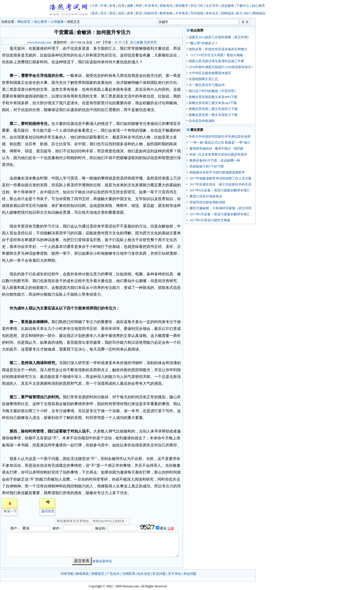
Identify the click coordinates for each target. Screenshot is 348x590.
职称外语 (150, 13)
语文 (103, 13)
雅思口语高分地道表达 (205, 196)
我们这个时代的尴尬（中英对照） (213, 91)
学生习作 (196, 6)
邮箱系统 (82, 574)
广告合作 (113, 574)
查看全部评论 (102, 561)
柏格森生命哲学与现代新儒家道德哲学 (217, 172)
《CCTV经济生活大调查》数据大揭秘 (216, 55)
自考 (121, 6)
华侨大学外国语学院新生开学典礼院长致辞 (220, 136)
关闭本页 (150, 42)
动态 (121, 13)
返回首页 (47, 511)
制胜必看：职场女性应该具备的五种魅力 (218, 49)
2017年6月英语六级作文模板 (209, 220)
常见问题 (159, 574)
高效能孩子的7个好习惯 (206, 166)
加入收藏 (136, 42)
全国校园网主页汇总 (203, 79)
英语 (94, 13)
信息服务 (227, 6)
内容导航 (67, 574)
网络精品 (258, 13)
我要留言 (97, 574)
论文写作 (212, 6)
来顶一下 (10, 511)
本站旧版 (189, 574)
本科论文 (212, 13)
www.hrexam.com (39, 42)
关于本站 (174, 574)
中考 (103, 6)
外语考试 (150, 6)
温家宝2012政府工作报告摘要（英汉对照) (218, 37)
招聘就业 (227, 13)
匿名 (163, 528)
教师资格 (166, 13)
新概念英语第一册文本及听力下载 (213, 115)
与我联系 (128, 574)
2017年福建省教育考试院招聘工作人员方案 (220, 178)
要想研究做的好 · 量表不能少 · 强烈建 (216, 148)
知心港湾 (258, 6)
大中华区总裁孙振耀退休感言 (210, 73)
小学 (94, 6)
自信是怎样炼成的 (202, 121)
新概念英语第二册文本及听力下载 (213, 109)
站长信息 (143, 574)
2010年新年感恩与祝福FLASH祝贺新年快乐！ (221, 67)
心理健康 (57, 22)
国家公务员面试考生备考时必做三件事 (216, 61)
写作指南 (196, 13)
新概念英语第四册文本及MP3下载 (213, 97)
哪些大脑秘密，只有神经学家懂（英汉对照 (220, 208)
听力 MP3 (243, 13)
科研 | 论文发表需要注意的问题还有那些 (218, 154)
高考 (112, 6)
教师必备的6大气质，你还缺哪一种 (214, 160)
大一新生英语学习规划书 (207, 85)
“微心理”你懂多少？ (203, 43)
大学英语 (181, 13)
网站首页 (23, 22)
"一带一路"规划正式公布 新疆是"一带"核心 (219, 142)
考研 (138, 6)
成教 (130, 6)
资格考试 (166, 6)
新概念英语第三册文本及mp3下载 (213, 103)
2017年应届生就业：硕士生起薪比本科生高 (220, 184)
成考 (130, 13)
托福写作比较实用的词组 (207, 202)
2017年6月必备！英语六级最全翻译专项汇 (219, 190)
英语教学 (181, 6)
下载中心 (242, 6)
